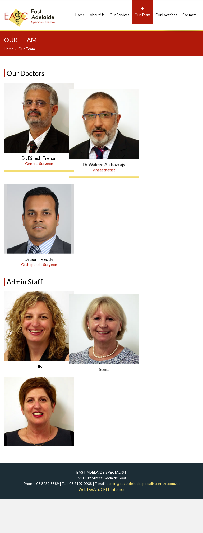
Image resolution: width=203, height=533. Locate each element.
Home (80, 12)
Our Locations (166, 12)
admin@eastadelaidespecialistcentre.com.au (143, 517)
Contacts (189, 12)
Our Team (142, 12)
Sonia (113, 378)
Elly (39, 378)
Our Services (119, 12)
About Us (97, 12)
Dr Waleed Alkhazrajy (114, 158)
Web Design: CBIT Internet (102, 523)
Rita (39, 470)
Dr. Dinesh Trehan (39, 158)
